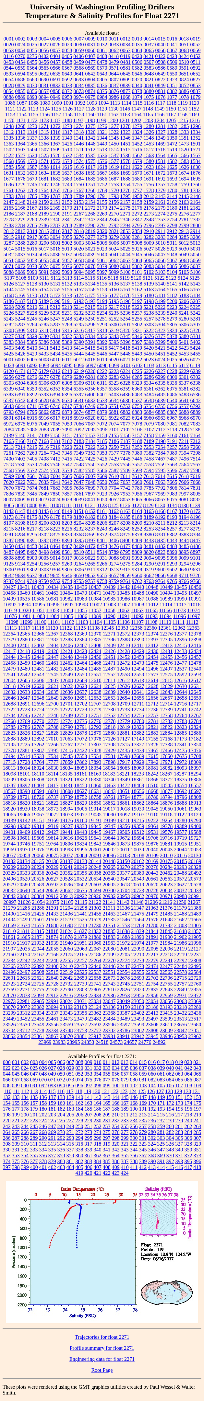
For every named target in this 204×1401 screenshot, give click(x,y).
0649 (160, 73)
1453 (149, 143)
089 (16, 1085)
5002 (67, 243)
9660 (137, 575)
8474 (102, 546)
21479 (152, 913)
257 (143, 1126)
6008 (44, 359)
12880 (109, 733)
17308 (109, 744)
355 (34, 1155)
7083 (195, 423)
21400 (9, 913)
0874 (90, 91)
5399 (160, 342)
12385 (95, 639)
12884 (166, 733)
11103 (82, 622)
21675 (37, 925)
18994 (66, 808)
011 (106, 1062)
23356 (80, 1013)
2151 (55, 202)
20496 (9, 878)
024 (25, 1068)
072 (61, 1079)
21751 (109, 925)
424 (125, 1173)
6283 (114, 377)
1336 (20, 138)
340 (98, 1149)
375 (16, 1161)
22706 (166, 978)
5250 (90, 318)
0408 (102, 56)
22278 (137, 960)
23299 (9, 1013)
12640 (123, 692)
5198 (149, 301)
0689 (32, 79)
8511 (90, 552)
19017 (109, 808)
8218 (44, 528)
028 (61, 1068)
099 (107, 1085)
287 (16, 1138)
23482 (95, 1019)
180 (43, 1109)
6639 (160, 400)
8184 (114, 517)
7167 (32, 441)
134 (25, 1097)
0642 (90, 73)
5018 (55, 248)
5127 (20, 283)
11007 (123, 604)
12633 (23, 692)
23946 (166, 1036)
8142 (9, 511)
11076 (10, 616)
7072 (102, 423)
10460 (23, 593)
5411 (44, 348)
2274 (160, 213)
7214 (20, 447)
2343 (90, 219)
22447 (123, 966)
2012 (149, 196)
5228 (32, 313)
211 (124, 1114)
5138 (137, 283)
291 (52, 1138)
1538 (125, 155)
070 (43, 1079)
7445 (125, 458)
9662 (149, 575)
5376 (149, 336)
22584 (194, 972)
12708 (109, 703)
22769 (9, 989)
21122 (95, 902)
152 (188, 1097)
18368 (152, 779)
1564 (160, 155)
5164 (160, 289)
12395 (166, 639)
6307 (55, 383)
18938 (37, 808)
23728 (37, 1030)
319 (106, 1144)
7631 (32, 482)
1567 (195, 155)
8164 (137, 511)
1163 (125, 114)
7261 (9, 453)
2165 (9, 208)
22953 (123, 995)
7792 (160, 488)
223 (34, 1120)
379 (52, 1161)
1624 (160, 167)
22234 (9, 960)
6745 (43, 406)
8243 (102, 528)
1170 (9, 120)
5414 (78, 348)
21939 (52, 943)
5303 (149, 324)
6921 (102, 418)
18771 (137, 797)
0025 (32, 44)
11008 (137, 604)
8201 (55, 523)
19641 (95, 838)
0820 (137, 79)
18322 (80, 779)
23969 (45, 1042)
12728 (80, 709)
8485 (184, 546)
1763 (32, 190)
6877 (90, 412)
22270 (109, 960)
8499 (55, 552)
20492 (194, 873)
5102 (149, 272)
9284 (137, 563)
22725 (37, 984)
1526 (55, 155)
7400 (9, 458)
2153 (79, 202)
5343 (114, 336)
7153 (90, 435)
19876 (152, 843)
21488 (180, 913)
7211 (184, 441)
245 (34, 1126)
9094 (149, 558)
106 (170, 1085)
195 (179, 1109)
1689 (137, 178)
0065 (149, 50)
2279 (20, 219)
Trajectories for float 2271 (102, 1337)
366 (134, 1155)
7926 (114, 493)
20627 (180, 884)
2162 (172, 202)
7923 (102, 493)
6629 (55, 400)
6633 (102, 400)
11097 (193, 616)
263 (197, 1126)
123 (123, 1091)
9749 (32, 581)
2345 (114, 219)
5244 (20, 318)
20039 (137, 849)
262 (188, 1126)
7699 (90, 488)
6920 (90, 418)
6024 (160, 359)
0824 (184, 79)
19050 (166, 808)
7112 (160, 429)
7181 (55, 441)
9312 (102, 569)
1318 (79, 132)
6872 (55, 412)
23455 (37, 1019)
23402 (137, 1013)
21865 (23, 937)
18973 (52, 808)
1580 (149, 161)
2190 (55, 213)
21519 (66, 919)
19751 (37, 843)
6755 (160, 406)
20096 (109, 855)
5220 (137, 307)
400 (34, 1167)
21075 (52, 902)
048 (43, 1074)
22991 (52, 1001)
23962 (194, 1036)
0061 (102, 50)
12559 (137, 674)
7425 (90, 458)
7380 (137, 453)
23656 (180, 1024)
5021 (90, 248)
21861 (9, 937)
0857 (44, 91)
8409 (137, 540)
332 (25, 1149)
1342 (90, 138)
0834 (79, 85)
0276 (32, 56)
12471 (109, 663)
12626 (123, 686)
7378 (125, 453)
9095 (160, 558)
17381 (23, 750)
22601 (9, 978)
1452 (137, 143)
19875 (137, 843)
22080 (109, 949)
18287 (180, 773)
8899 (20, 558)
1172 (32, 120)
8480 (137, 546)
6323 (113, 383)
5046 (149, 254)
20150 (123, 861)
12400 (9, 645)
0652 (195, 73)
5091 (44, 272)
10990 (180, 598)
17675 (180, 756)
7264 (44, 453)
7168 (44, 441)
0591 (184, 68)
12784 (194, 721)
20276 (152, 867)
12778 (109, 721)
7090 (67, 429)
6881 (114, 412)
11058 (109, 610)
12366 (37, 633)
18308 (37, 779)
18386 (194, 779)
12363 (192, 628)
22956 (137, 995)
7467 (160, 458)
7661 (149, 482)
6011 (67, 359)
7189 (149, 441)
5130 (44, 283)
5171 (44, 295)
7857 (67, 493)
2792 (114, 225)
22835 (152, 989)
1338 (44, 138)
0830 (32, 85)
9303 (44, 569)
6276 (32, 377)
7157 (137, 435)
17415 (66, 750)
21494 (9, 919)
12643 (166, 692)
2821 (114, 231)
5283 (20, 324)
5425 (9, 353)
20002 (109, 849)
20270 (123, 867)
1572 (55, 161)
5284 (32, 324)
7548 (79, 464)
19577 (180, 832)
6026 (183, 359)
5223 (172, 307)
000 (7, 1062)
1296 (195, 126)
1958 (137, 196)
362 (98, 1155)
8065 (137, 499)
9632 (9, 575)
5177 (114, 295)
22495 (194, 966)
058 (134, 1074)
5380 (184, 336)
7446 (137, 458)
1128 (90, 108)
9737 (9, 581)
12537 (180, 668)
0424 (183, 56)
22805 (95, 989)
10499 (9, 598)
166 (116, 1103)
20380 (137, 873)
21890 (137, 937)
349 (179, 1149)
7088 (44, 429)
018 (170, 1062)
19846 (109, 843)
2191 (67, 213)
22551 (109, 972)
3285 (184, 237)
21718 (80, 925)
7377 (114, 453)
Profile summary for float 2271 (102, 1348)
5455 (195, 353)
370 (170, 1155)
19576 (166, 832)
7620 (9, 482)
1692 (160, 178)
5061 (102, 260)
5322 (148, 330)
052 (79, 1074)
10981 (52, 598)
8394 (67, 540)
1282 (172, 126)
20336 (37, 873)
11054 (66, 610)
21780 (152, 925)
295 (88, 1138)
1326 (149, 132)
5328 (20, 336)
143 (107, 1097)
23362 (95, 1013)
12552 (109, 674)
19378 (166, 826)
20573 (194, 878)
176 (7, 1109)
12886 (194, 733)
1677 (9, 178)
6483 (137, 394)
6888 (184, 412)
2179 (160, 208)
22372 (23, 966)
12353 (121, 628)
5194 (102, 301)
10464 (66, 593)
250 (79, 1126)
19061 (180, 808)
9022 (90, 558)
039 (161, 1068)
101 (125, 1085)
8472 (90, 546)
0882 (172, 91)
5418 (125, 348)
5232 (79, 313)
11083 (38, 616)
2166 (20, 208)
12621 (52, 686)
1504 (32, 149)
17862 (80, 762)
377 (34, 1161)
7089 (55, 429)
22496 (9, 972)
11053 (52, 610)
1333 (184, 132)
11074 (193, 610)
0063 (125, 50)
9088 (114, 558)
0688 (20, 79)
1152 (194, 108)
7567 (195, 464)
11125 (79, 628)
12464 (80, 663)
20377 (123, 873)
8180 (79, 517)
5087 (195, 266)
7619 (195, 476)
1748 (55, 184)
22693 (137, 978)
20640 (23, 890)
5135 (102, 283)
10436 (80, 587)
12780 (137, 721)
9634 (20, 575)
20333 (23, 873)
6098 (102, 365)
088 (7, 1085)
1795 (125, 196)
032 (98, 1068)
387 (125, 1161)
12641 (137, 692)
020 (188, 1062)
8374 (114, 534)
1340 (67, 138)
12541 (9, 674)
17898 (109, 762)
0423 (172, 56)
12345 (107, 628)
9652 (90, 575)
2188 (32, 213)
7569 (20, 470)
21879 (80, 937)
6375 (172, 388)
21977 (152, 943)
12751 (95, 715)
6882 (125, 412)
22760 (194, 984)
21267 (193, 902)
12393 (152, 639)
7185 (102, 441)
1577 (114, 161)
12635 (52, 692)
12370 (95, 633)
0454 (20, 62)
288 (25, 1138)
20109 (152, 855)
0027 (44, 44)
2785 (32, 225)
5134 (90, 283)
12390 (137, 639)
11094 (165, 616)
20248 (95, 867)
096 (79, 1085)
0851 (172, 85)
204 (61, 1114)
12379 (9, 639)
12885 (180, 733)
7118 (172, 429)
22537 (95, 972)
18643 (109, 791)
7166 (20, 441)
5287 (55, 324)
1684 (79, 178)
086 (188, 1079)
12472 (123, 663)
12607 (52, 680)
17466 (166, 750)
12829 (66, 733)
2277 (195, 213)
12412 (151, 645)
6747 (67, 406)
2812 (9, 231)
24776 (144, 1042)
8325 (55, 534)
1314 (32, 132)
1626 (184, 167)
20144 (95, 861)
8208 (125, 523)
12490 (123, 668)
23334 (37, 1013)
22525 (80, 972)
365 (125, 1155)
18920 (9, 808)
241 (197, 1120)
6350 (32, 388)
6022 (137, 359)
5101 (137, 272)
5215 (90, 307)
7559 (160, 464)
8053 (125, 499)
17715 (9, 762)
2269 (102, 213)
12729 (95, 709)
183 (70, 1109)
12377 (180, 633)
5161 (125, 289)
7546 (55, 464)
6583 (32, 400)
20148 (109, 861)
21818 (51, 931)
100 (116, 1085)
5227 (20, 313)
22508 (37, 972)
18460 (95, 785)
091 (34, 1085)
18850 (95, 803)
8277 (184, 528)
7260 (195, 447)
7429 (114, 458)
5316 (78, 330)
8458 (32, 546)
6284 (125, 377)
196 (188, 1109)
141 (88, 1097)
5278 (160, 318)
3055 (67, 237)
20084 (80, 855)
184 (79, 1109)
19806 (66, 843)
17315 (123, 744)
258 (152, 1126)
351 (197, 1149)
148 (152, 1097)
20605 (109, 884)
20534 (95, 878)
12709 (123, 703)
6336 (172, 383)
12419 (37, 651)
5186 (9, 301)
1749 (67, 184)
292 (61, 1138)
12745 (23, 715)
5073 (32, 266)
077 (107, 1079)
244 (25, 1126)
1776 (125, 190)
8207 (114, 523)
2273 (149, 213)
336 (61, 1149)
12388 (123, 639)
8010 (32, 499)
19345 (95, 826)
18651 (123, 791)
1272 (55, 126)
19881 (166, 843)
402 (52, 1167)
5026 (137, 248)
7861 (79, 493)
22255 (66, 960)
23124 (95, 1007)
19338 (80, 826)
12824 (194, 727)
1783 (9, 196)
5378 (172, 336)
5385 (32, 342)
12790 (66, 727)
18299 (9, 779)
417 (188, 1167)
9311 (90, 569)
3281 (137, 237)
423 (116, 1173)
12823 (180, 727)
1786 (44, 196)
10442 (123, 587)
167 (125, 1103)
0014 (148, 38)
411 (134, 1167)
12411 (137, 645)
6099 (114, 365)
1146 (125, 108)
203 (52, 1114)
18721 (23, 797)
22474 (152, 966)
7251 (125, 447)
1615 (67, 167)
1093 (92, 103)
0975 (90, 97)
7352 (90, 453)
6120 (9, 371)
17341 (180, 744)
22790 (66, 989)
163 (88, 1103)
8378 (137, 534)
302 (152, 1138)
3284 (172, 237)
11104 (95, 622)
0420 (137, 56)
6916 (44, 418)
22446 (109, 966)
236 (152, 1120)
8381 (160, 534)
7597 (184, 470)
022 (7, 1068)
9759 (114, 581)
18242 (151, 773)
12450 (95, 657)
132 (7, 1097)
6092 (32, 365)
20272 (137, 867)
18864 (152, 803)
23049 (123, 1001)
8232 (79, 528)
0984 (102, 97)
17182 (194, 738)
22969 (166, 995)
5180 (149, 295)
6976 (32, 423)
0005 (55, 38)
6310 (90, 383)
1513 (102, 149)
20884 (37, 896)
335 (52, 1149)
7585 (90, 470)
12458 (9, 663)
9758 (102, 581)
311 (34, 1144)
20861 (23, 896)
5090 (32, 272)
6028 (9, 365)
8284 (20, 534)
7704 (114, 488)
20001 (95, 849)
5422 (172, 348)
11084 (52, 616)
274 (98, 1132)
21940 (66, 943)
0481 (125, 62)
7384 (160, 453)
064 (188, 1074)
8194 (184, 517)
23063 (180, 1001)
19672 (123, 838)
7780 (137, 488)
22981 (23, 1001)
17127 (123, 738)
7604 (55, 476)
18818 (9, 803)
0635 (55, 73)
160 (61, 1103)
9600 (160, 569)
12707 (95, 703)
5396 (125, 342)
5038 (79, 254)
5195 (114, 301)
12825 (9, 733)
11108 (151, 622)
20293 (180, 867)
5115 (90, 278)
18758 (95, 797)
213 (143, 1114)
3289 (32, 243)
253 (107, 1126)
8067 (160, 499)
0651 (184, 73)
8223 (55, 528)
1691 (149, 178)
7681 (44, 488)
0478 (102, 62)
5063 (125, 260)
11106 (123, 622)
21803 (180, 925)
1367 (55, 143)
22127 (194, 949)
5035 (44, 254)
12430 (152, 651)
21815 (37, 931)
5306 (184, 324)
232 (116, 1120)
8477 (125, 546)
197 (197, 1109)
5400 (172, 342)
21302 (95, 908)
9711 (184, 575)
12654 (123, 698)
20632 (9, 890)
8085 (9, 505)
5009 (149, 243)
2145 (184, 196)
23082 (37, 1007)
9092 (137, 558)
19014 (95, 808)
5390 (79, 342)
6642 (195, 400)
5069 (195, 260)
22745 (123, 984)
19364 (152, 826)
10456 (194, 587)
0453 (9, 62)
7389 (172, 453)
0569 (90, 68)
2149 (32, 202)
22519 (66, 972)
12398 (194, 639)
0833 (67, 85)
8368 (79, 534)
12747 (37, 715)
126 (151, 1091)
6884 (149, 412)
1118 (171, 103)
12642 (152, 692)
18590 (23, 791)
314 (61, 1144)
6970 (195, 418)
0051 (184, 44)
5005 (102, 243)
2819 (90, 231)
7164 (195, 435)
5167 (195, 289)
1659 (90, 173)
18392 (23, 785)
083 (161, 1079)
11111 (179, 622)
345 (143, 1149)
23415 (166, 1013)
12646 (9, 698)
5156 (67, 289)
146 (134, 1097)
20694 (95, 890)
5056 (55, 260)
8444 (184, 540)
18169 (94, 773)
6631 (79, 400)
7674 (32, 488)
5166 (184, 289)
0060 (90, 50)
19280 (180, 820)
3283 (160, 237)
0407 (90, 56)
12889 (23, 738)
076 (98, 1079)
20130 (194, 855)
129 (178, 1091)
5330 (44, 336)
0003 (32, 38)
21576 (152, 919)
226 (61, 1120)
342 (116, 1149)
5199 (160, 301)
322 (134, 1144)
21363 (151, 908)
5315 (67, 330)
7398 (195, 453)
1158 (68, 114)
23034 (95, 1001)
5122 (159, 278)
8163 (125, 511)
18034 (66, 768)
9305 (67, 569)
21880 (95, 937)
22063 (80, 949)
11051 (38, 610)
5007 (125, 243)
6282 (102, 377)
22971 (180, 995)
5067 (172, 260)
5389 (67, 342)
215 (161, 1114)
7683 (55, 488)
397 (7, 1167)
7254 (160, 447)
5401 (184, 342)
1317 (67, 132)
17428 (95, 750)
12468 (95, 663)
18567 (9, 791)
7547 (67, 464)
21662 (180, 919)
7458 (149, 458)
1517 (148, 149)
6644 (20, 406)
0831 (44, 85)
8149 (67, 511)
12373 (137, 633)
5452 (172, 353)
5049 (184, 254)
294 (79, 1138)
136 (43, 1097)
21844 (151, 931)
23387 (123, 1013)
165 (107, 1103)
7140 (20, 435)
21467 (123, 913)
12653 (109, 698)
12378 (194, 633)
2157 (125, 202)
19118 (166, 814)
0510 (184, 62)
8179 (67, 517)
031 (88, 1068)
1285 (184, 126)
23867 (52, 1036)
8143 (20, 511)
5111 (44, 278)
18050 (80, 768)
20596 (66, 884)
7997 (184, 493)
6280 (79, 377)
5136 (114, 283)
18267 (166, 773)
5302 (137, 324)
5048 (172, 254)
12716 (180, 703)
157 (34, 1103)
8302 (44, 534)
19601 (23, 838)
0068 (184, 50)
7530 (20, 464)
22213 (152, 954)
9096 (172, 558)
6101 (126, 365)
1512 (90, 149)
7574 (44, 470)
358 (61, 1155)
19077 (80, 814)
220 (7, 1120)
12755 (137, 715)
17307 (95, 744)
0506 (137, 62)
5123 (171, 278)
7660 (137, 482)
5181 (160, 295)
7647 (79, 482)
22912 (52, 995)
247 (52, 1126)
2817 (67, 231)
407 (98, 1167)
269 (52, 1132)
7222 (90, 447)
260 (170, 1126)
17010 (52, 738)
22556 (152, 972)
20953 (123, 896)
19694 (137, 838)
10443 (137, 587)
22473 (137, 966)
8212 (172, 523)
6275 (20, 377)
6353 (55, 388)
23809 (166, 1030)
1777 (137, 190)
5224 (183, 307)
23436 (194, 1013)
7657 (125, 482)
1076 (160, 97)
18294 (194, 773)
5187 (20, 301)
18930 (23, 808)
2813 (20, 231)
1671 (149, 173)
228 (79, 1120)
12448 (66, 657)
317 (88, 1144)
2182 (195, 208)
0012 (125, 38)
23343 (66, 1013)
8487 (9, 552)
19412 (37, 832)
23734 (52, 1030)
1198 (90, 120)
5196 (125, 301)
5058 (79, 260)
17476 (194, 750)
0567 (67, 68)
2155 (102, 202)
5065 (149, 260)
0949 (55, 97)
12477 (180, 663)
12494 (137, 668)
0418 (113, 56)
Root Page (102, 1370)
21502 (52, 919)
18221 (123, 773)
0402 (43, 56)
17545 (66, 756)
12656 (152, 698)
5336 (102, 336)
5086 (184, 266)
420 (88, 1173)
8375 (125, 534)
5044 (125, 254)
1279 (137, 126)
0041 (172, 44)
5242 (195, 313)
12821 (152, 727)
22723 (9, 984)
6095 (67, 365)
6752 (125, 406)
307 (197, 1138)
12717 (194, 703)
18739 (66, 797)
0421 (148, 56)
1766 (67, 190)
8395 (79, 540)
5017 (44, 248)
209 (107, 1114)
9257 (55, 563)
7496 (184, 458)
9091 (125, 558)
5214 (78, 307)
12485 (95, 668)
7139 (9, 435)
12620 (37, 686)
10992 (10, 604)
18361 (137, 779)
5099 (114, 272)
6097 (91, 365)
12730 (109, 709)
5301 (125, 324)
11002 (95, 604)
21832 (94, 931)
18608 (66, 791)
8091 (44, 505)
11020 (24, 610)
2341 (67, 219)
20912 (52, 896)
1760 (195, 184)
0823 (172, 79)
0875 (102, 91)
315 (70, 1144)
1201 (124, 120)
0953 (67, 97)
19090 (109, 814)
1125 (56, 108)
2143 (160, 196)
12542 (23, 674)
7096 (102, 429)
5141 (172, 283)
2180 (172, 208)
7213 (9, 447)
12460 (37, 663)
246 (43, 1126)
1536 (102, 155)
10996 (52, 604)
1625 (172, 167)
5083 (149, 266)
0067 (172, 50)
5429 (32, 353)
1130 (113, 108)
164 (98, 1103)
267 (34, 1132)
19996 (80, 849)
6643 (9, 406)
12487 (109, 668)
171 (161, 1103)
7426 (102, 458)
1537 (114, 155)
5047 (160, 254)
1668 (114, 173)
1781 (184, 190)
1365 (32, 143)
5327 (9, 336)
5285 (44, 324)
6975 (20, 423)
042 (188, 1068)
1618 (102, 167)
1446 (79, 143)
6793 (9, 412)
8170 (184, 511)
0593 (9, 73)
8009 (20, 499)
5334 (90, 336)
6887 (172, 412)
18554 (180, 785)
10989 (166, 598)
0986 (114, 97)
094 (61, 1085)
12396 (180, 639)
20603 (95, 884)
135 (34, 1097)
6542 (20, 400)
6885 (160, 412)
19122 (180, 814)
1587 (32, 167)
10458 (9, 593)
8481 (149, 546)
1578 (125, 161)
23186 (152, 1007)
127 (160, 1091)
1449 (102, 143)
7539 (32, 464)
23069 (194, 1001)
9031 (102, 558)
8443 (172, 540)
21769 (137, 925)
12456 (180, 657)
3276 (79, 237)
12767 (194, 715)
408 (107, 1167)
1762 (20, 190)
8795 (125, 552)
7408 (44, 458)
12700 (52, 703)
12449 (80, 657)
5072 (20, 266)
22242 (23, 960)
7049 (44, 423)
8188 (137, 517)
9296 (195, 563)
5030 (184, 248)
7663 (160, 482)
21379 (180, 908)
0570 (102, 68)
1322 (114, 132)
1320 (90, 132)
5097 (102, 272)
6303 (9, 383)
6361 (149, 388)
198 (7, 1114)
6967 (172, 418)
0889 (20, 97)
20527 (52, 878)
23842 (180, 1030)
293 (70, 1138)
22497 (23, 972)
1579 (137, 161)
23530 (23, 1024)
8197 (9, 523)
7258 (184, 447)
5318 (102, 330)
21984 (166, 943)
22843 (166, 989)
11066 (165, 610)
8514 (102, 552)
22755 (166, 984)
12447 (52, 657)
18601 (52, 791)
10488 (137, 593)
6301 (184, 377)
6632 (90, 400)
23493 (137, 1019)
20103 (123, 855)
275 (107, 1132)
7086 (32, 429)
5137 (125, 283)
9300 (9, 569)
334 (43, 1149)
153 (197, 1097)
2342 (79, 219)
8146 (55, 511)
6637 (137, 400)
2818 (79, 231)
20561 (152, 878)
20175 (166, 861)
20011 (123, 849)
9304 (55, 569)
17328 (152, 744)
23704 (9, 1030)
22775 (37, 989)
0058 (67, 50)
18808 (194, 797)
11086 (81, 616)
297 (107, 1138)
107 (179, 1085)
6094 (56, 365)
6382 (195, 388)
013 (124, 1062)
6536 (195, 394)
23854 (23, 1036)
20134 (23, 861)
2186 (9, 213)
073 (70, 1079)
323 (143, 1144)
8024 (55, 499)
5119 (124, 278)
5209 (20, 307)
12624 (95, 686)
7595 (160, 470)
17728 (23, 762)
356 (43, 1155)
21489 (194, 913)
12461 (52, 663)
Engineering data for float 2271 (102, 1359)
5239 (160, 313)
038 (152, 1068)
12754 (123, 715)
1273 (67, 126)
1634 (44, 173)
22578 (180, 972)
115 (51, 1091)
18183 (108, 773)
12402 (37, 645)
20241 (66, 867)
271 (70, 1132)
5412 (55, 348)
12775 (80, 721)
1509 (55, 149)
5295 (79, 324)
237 (161, 1120)
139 (70, 1097)
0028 (55, 44)
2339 (44, 219)
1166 (159, 114)
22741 (95, 984)
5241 (184, 313)
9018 (79, 558)
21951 (80, 943)
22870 (9, 995)
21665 (194, 919)
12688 (9, 703)
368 (152, 1155)
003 (34, 1062)
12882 (137, 733)
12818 (109, 727)
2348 (149, 219)
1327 (160, 132)
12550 (80, 674)
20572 (180, 878)
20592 (52, 884)
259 (161, 1126)
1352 (195, 138)
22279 (152, 960)
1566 (184, 155)
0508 (160, 62)
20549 (137, 878)
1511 (79, 149)
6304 (20, 383)
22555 (137, 972)
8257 (172, 528)
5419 (137, 348)
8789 (113, 552)
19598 (9, 838)
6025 (172, 359)
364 (116, 1155)
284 (188, 1132)
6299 (160, 377)
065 (197, 1074)
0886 (184, 91)
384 (98, 1161)
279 (143, 1132)
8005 (195, 493)
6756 (172, 406)
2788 (67, 225)
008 (79, 1062)
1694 (184, 178)
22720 (194, 978)
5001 (55, 243)
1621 (125, 167)
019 (179, 1062)
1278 (125, 126)
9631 (195, 569)
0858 (55, 91)
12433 (180, 651)
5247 (55, 318)
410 (125, 1167)
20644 (37, 890)
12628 (152, 686)
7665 (172, 482)
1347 (137, 138)
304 (170, 1138)
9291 (160, 563)
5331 (55, 336)
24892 (159, 1042)
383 (88, 1161)
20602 (80, 884)
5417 (113, 348)
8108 (55, 505)
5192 (79, 301)
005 (52, 1062)
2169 (55, 208)
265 (16, 1132)
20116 (180, 855)
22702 (152, 978)
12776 (95, 721)
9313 (113, 569)
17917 (123, 762)
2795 (137, 225)
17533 (37, 756)
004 (43, 1062)
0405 (67, 56)
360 (79, 1155)
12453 (137, 657)
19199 (109, 820)
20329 (9, 873)
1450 (114, 143)
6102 (137, 365)
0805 (102, 79)
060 (152, 1074)
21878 (66, 937)
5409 (20, 348)
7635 (44, 482)
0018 (183, 38)
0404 (55, 56)
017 (161, 1062)
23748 (66, 1030)
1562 (137, 155)
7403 (20, 458)
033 (107, 1068)
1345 (114, 138)
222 (25, 1120)
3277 (90, 237)
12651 (80, 698)
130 (187, 1091)
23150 (123, 1007)
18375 (180, 779)
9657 (114, 575)
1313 (20, 132)
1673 (172, 173)
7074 (114, 423)
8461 (44, 546)
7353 (102, 453)
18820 (23, 803)
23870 (66, 1036)
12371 (109, 633)
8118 (78, 505)
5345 (125, 336)
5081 (125, 266)
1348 (149, 138)
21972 (123, 943)
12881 (123, 733)
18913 (194, 803)
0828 (9, 85)
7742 (125, 488)
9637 (32, 575)
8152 (90, 511)
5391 (90, 342)
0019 (195, 38)
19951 (194, 843)
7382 (149, 453)
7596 (172, 470)
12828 (52, 733)
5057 (67, 260)
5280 (184, 318)
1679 (32, 178)
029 (70, 1068)
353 (16, 1155)
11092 (137, 616)
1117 (160, 103)
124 (133, 1091)
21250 (179, 902)
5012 (183, 243)
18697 (194, 791)
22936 (109, 995)
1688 (125, 178)
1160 (90, 114)
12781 (152, 721)
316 (79, 1144)
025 (34, 1068)
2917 (32, 237)
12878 (80, 733)
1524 (32, 155)
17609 (137, 756)
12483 (66, 668)
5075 (55, 266)
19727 (194, 838)
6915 (32, 418)
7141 (32, 435)
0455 (32, 62)
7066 (79, 423)
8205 (90, 523)
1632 (20, 173)
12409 (109, 645)
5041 (114, 254)
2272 (137, 213)
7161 (184, 435)
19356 (123, 826)
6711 (32, 406)
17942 (152, 762)
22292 (180, 960)
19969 (9, 849)
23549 (37, 1024)
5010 (160, 243)
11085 (66, 616)
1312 (9, 132)
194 (170, 1109)
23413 (152, 1013)
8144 (32, 511)
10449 (166, 587)
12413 (166, 645)
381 (70, 1161)
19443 (80, 832)
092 (43, 1085)
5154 (44, 289)
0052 (195, 44)
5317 (90, 330)
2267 (79, 213)
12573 (152, 674)
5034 (32, 254)
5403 (9, 348)
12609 (80, 680)
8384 (195, 534)
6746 (55, 406)
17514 (23, 756)
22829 (137, 989)
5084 (160, 266)
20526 (37, 878)
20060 (37, 855)
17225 (23, 744)
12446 (37, 657)
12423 (80, 651)
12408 (95, 645)
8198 (20, 523)
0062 (114, 50)
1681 (44, 178)
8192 (160, 517)
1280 (149, 126)
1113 (115, 103)
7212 (195, 441)
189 (125, 1109)
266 (25, 1132)
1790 (90, 196)
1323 (125, 132)
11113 (11, 628)
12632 (9, 692)
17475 (180, 750)
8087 (20, 505)
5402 (195, 342)
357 (52, 1155)
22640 (52, 978)
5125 (194, 278)
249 (70, 1126)
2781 (184, 219)
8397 (90, 540)
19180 (80, 820)
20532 (80, 878)
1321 (102, 132)
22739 (80, 984)
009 (88, 1062)
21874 (52, 937)
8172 (195, 511)
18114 (52, 773)
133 (16, 1097)
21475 (137, 913)
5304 (160, 324)
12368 (66, 633)
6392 (32, 394)
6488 (184, 394)
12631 (194, 686)
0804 (90, 79)
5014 (9, 248)
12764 (180, 715)
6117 (184, 365)
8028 (67, 499)
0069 (195, 50)
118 (78, 1091)
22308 (194, 960)
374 (7, 1161)
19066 (23, 814)
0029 (67, 44)
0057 (55, 50)
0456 (44, 62)
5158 (90, 289)
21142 (123, 902)
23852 (9, 1036)
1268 (20, 126)
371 (179, 1155)
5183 (184, 295)
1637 (67, 173)
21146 (137, 902)
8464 (55, 546)
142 (98, 1097)
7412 (55, 458)
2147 (9, 202)
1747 (44, 184)
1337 (32, 138)
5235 (114, 313)
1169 (194, 114)
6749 (90, 406)
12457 (194, 657)
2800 (195, 225)
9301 (20, 569)
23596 (109, 1024)
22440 (95, 966)
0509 (172, 62)
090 (25, 1085)
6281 (90, 377)
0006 (67, 38)
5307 (195, 324)
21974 (137, 943)
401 (43, 1167)
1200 (113, 120)
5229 (44, 313)
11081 (24, 616)
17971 (166, 762)
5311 (44, 330)
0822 (160, 79)
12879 (95, 733)
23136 (109, 1007)
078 (116, 1079)
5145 (20, 289)
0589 (172, 68)
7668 (195, 482)
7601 (32, 476)
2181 (184, 208)
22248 (52, 960)
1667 (102, 173)
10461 (37, 593)
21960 (95, 943)
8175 (32, 517)
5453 (184, 353)
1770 (114, 190)
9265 (90, 563)
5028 (160, 248)
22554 (123, 972)
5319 (113, 330)
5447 (114, 353)
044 (7, 1074)
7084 (9, 429)
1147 (136, 108)
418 (197, 1167)
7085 (20, 429)
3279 (114, 237)
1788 (67, 196)
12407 (80, 645)
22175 (66, 954)
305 (179, 1138)
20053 (194, 849)
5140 (160, 283)
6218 (67, 371)
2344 (102, 219)
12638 (95, 692)
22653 (80, 978)
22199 (109, 954)
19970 (23, 849)
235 (143, 1120)
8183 (102, 517)
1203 (148, 120)
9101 (195, 558)
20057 (9, 855)
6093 (44, 365)
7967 (149, 493)
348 (170, 1149)
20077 (66, 855)
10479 (109, 593)
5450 (149, 353)
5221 (148, 307)
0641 (79, 73)
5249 (79, 318)
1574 (79, 161)
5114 (79, 278)
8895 (183, 552)
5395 (114, 342)
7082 (184, 423)
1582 (172, 161)
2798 (172, 225)
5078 (90, 266)
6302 (195, 377)
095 (70, 1085)
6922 (114, 418)
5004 (90, 243)
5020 (79, 248)
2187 (20, 213)
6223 (114, 371)
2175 (125, 208)
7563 (172, 464)
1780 (172, 190)
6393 (44, 394)
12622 (66, 686)
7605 (67, 476)
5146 (32, 289)
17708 (194, 756)
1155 (33, 114)
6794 (20, 412)
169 (143, 1103)
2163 (184, 202)
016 (152, 1062)
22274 (123, 960)
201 (34, 1114)
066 (7, 1079)
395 (188, 1161)
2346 (125, 219)
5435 (67, 353)
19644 (109, 838)
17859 (66, 762)
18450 (80, 785)
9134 (20, 563)
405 (79, 1167)
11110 (165, 622)
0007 (79, 38)
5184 (195, 295)
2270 (114, 213)
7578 (67, 470)
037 (143, 1068)
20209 (9, 867)
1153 (10, 114)
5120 (136, 278)
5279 (172, 318)
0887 (195, 91)
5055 (44, 260)
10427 (9, 587)
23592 (95, 1024)
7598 (195, 470)
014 (134, 1062)
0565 (44, 68)
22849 (180, 989)
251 (88, 1126)
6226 (149, 371)
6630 (67, 400)
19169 (52, 820)
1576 (102, 161)
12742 (194, 709)
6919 (79, 418)
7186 (114, 441)
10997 (67, 604)
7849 (44, 493)
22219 (180, 954)
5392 (102, 342)
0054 (20, 50)
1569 (20, 161)
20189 (194, 861)
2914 (195, 231)
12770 (37, 721)
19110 (152, 814)
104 (152, 1085)
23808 (152, 1030)
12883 (152, 733)
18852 (109, 803)
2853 (125, 231)
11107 (137, 622)
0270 (20, 56)
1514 (113, 149)
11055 (81, 610)
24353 (87, 1042)
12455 (166, 657)
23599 (137, 1024)
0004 (44, 38)
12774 (66, 721)
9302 (32, 569)
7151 (67, 435)
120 (96, 1091)
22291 (166, 960)
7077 (125, 423)
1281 (160, 126)
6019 (102, 359)
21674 (23, 925)
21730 (95, 925)
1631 (9, 173)
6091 (21, 365)
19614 (52, 838)
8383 (184, 534)
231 (107, 1120)
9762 (137, 581)
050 (61, 1074)
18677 (166, 791)
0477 (90, 62)
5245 (32, 318)
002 (25, 1062)
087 (197, 1079)
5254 (125, 318)
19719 (180, 838)
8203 (67, 523)
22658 (95, 978)
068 (25, 1079)
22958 (152, 995)
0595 (32, 73)
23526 (9, 1024)
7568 (9, 470)
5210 (32, 307)
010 (98, 1062)
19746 (23, 843)
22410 (66, 966)
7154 (102, 435)
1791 (102, 196)
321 (124, 1144)
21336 (123, 908)
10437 (95, 587)
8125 (113, 505)
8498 (44, 552)
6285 (137, 377)
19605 (37, 838)
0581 (125, 68)
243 (16, 1126)
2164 (195, 202)
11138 (93, 628)
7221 (79, 447)
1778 (149, 190)
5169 (20, 295)
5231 (67, 313)
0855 (20, 91)
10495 (180, 593)
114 (43, 1091)
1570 (32, 161)
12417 (9, 651)
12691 (23, 703)
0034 (125, 44)
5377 (160, 336)
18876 (166, 803)
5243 (9, 318)
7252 (137, 447)
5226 (9, 313)
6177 (32, 371)
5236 (125, 313)
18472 (123, 785)
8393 (55, 540)
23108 (80, 1007)
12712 (151, 703)
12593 (194, 674)
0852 (184, 85)
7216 (44, 447)
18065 (123, 768)
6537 (9, 400)
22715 (180, 978)
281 (161, 1132)
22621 (37, 978)
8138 (183, 505)
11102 (68, 622)
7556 (125, 464)
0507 (149, 62)
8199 (32, 523)
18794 (166, 797)
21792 (166, 925)
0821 (149, 79)
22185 (80, 954)
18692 (180, 791)
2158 (137, 202)
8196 (195, 517)
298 (116, 1138)
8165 (149, 511)
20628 (194, 884)
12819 (123, 727)
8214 (195, 523)
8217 (32, 528)
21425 (37, 913)
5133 (79, 283)
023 (16, 1068)
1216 (194, 120)
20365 (109, 873)
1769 (102, 190)
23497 (152, 1019)
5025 (125, 248)
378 (43, 1161)
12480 (23, 668)
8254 (160, 528)
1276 (102, 126)
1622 (137, 167)
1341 (79, 138)
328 (188, 1144)
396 (197, 1161)
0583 (149, 68)
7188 (137, 441)
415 (170, 1167)
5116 (102, 278)
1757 (160, 184)
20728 (152, 890)
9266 (102, 563)
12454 (152, 657)
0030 (79, 44)
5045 (137, 254)
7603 (44, 476)
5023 (102, 248)
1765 (55, 190)
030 (79, 1068)
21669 (9, 925)
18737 (52, 797)
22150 (9, 954)
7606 (79, 476)
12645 (194, 692)
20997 (10, 902)
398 (16, 1167)
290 (43, 1138)
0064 (137, 50)
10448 (152, 587)
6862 (44, 412)
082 (152, 1079)
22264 (95, 960)
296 (98, 1138)
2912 (172, 231)
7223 (102, 447)
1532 (67, 155)
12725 (52, 709)
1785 (32, 196)
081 (143, 1079)
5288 (67, 324)
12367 (52, 633)
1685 (90, 178)
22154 (23, 954)
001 (16, 1062)
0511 (195, 62)
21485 (166, 913)
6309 (79, 383)
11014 (166, 604)
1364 (20, 143)
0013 (137, 38)
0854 (9, 91)
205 (70, 1114)
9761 (125, 581)
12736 (152, 709)
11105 (109, 622)
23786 (123, 1030)
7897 (90, 493)
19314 (37, 826)
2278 (9, 219)
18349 (123, 779)
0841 (149, 85)
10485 (123, 593)
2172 (90, 208)
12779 (123, 721)
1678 (20, 178)
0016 (172, 38)
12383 (66, 639)
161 (70, 1103)
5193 (90, 301)
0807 (114, 79)
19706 (152, 838)
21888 (123, 937)
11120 (51, 628)
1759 (184, 184)
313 (52, 1144)
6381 (184, 388)
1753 (114, 184)
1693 (172, 178)
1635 (55, 173)
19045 (152, 808)
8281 (9, 534)
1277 (114, 126)
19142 (23, 820)
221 (16, 1120)
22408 (52, 966)
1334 (195, 132)
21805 (194, 925)
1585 (9, 167)
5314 (55, 330)
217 (179, 1114)
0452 (195, 56)
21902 (180, 937)
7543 (44, 464)
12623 (80, 686)
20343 (52, 873)
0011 (114, 38)
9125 (9, 563)
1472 (172, 143)
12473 (137, 663)
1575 (90, 161)
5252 (114, 318)
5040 (102, 254)
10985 (109, 598)
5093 (67, 272)
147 (143, 1097)
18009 (194, 762)
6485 (160, 394)
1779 (160, 190)
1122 (22, 108)
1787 (55, 196)
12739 (166, 709)
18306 (23, 779)
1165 (148, 114)
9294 (184, 563)
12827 (37, 733)
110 (7, 1091)
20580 (23, 884)
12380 (23, 639)
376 (25, 1161)
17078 (95, 738)
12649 (52, 698)
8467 (67, 546)
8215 (9, 528)
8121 (90, 505)
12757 (152, 715)
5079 (102, 266)
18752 (80, 797)
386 (116, 1161)
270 (61, 1132)
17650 (166, 756)
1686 (102, 178)
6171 (20, 371)
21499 (23, 919)
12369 (80, 633)
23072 (23, 1007)
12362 (178, 628)
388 (134, 1161)
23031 (80, 1001)
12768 (9, 721)
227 (70, 1120)
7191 (172, 441)
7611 (125, 476)
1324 (137, 132)
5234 (102, 313)
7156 (125, 435)
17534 (52, 756)
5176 (102, 295)
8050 (102, 499)
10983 (80, 598)
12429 (137, 651)
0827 (195, 79)
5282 (9, 324)
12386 (109, 639)
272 (79, 1132)
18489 (137, 785)
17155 (152, 738)
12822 (166, 727)
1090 (57, 103)
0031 (90, 44)
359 (70, 1155)
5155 (55, 289)
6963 (160, 418)
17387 (37, 750)
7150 (55, 435)
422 (107, 1173)
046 (25, 1074)
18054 (95, 768)
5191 (67, 301)
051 (70, 1074)
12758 (166, 715)
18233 (137, 773)
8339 (67, 534)
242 (7, 1126)
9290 (149, 563)
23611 (166, 1024)
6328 (125, 383)
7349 (79, 453)
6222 (102, 371)
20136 (52, 861)
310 (25, 1144)
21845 (166, 931)
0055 (32, 50)
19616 (66, 838)
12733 (123, 709)
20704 (123, 890)
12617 (194, 680)
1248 (9, 126)
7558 (149, 464)
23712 (23, 1030)
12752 (109, 715)
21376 (166, 908)
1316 (55, 132)
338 (79, 1149)
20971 (166, 896)
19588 (194, 832)
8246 (114, 528)
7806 (172, 488)
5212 (55, 307)
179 (34, 1109)
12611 (109, 680)
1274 (79, 126)
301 (143, 1138)
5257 (149, 318)
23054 (152, 1001)
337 (70, 1149)
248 (61, 1126)
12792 (95, 727)
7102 (125, 429)
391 (161, 1161)
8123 (102, 505)
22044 (37, 949)
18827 (66, 803)
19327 (66, 826)
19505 (123, 832)
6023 (148, 359)
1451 (125, 143)
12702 (80, 703)
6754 (148, 406)
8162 (114, 511)
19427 (52, 832)
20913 (66, 896)
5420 (148, 348)
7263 (32, 453)
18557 (194, 785)
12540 (194, 668)
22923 (80, 995)
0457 (55, 62)
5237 (137, 313)
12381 (37, 639)
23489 (123, 1019)
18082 (166, 768)
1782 (195, 190)
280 (152, 1132)
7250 (114, 447)
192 (152, 1109)
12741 (180, 709)
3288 (20, 243)
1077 (172, 97)
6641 (184, 400)
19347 (109, 826)
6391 (20, 394)
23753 (80, 1030)
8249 (125, 528)
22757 (180, 984)
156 (25, 1103)
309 (16, 1144)
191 (143, 1109)
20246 (80, 867)
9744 (20, 581)
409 (116, 1167)
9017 (67, 558)
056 (116, 1074)
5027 (149, 248)
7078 (137, 423)
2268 (90, 213)
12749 (66, 715)
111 (16, 1091)
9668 (172, 575)
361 (88, 1155)
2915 (9, 237)
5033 (20, 254)
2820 (102, 231)
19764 (52, 843)
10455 (180, 587)
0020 (9, 44)
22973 (9, 1001)
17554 (95, 756)
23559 (66, 1024)
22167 (37, 954)
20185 (180, 861)
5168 (9, 295)
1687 (114, 178)
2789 (79, 225)
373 (197, 1155)
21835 (108, 931)
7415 (67, 458)
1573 (67, 161)
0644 (114, 73)
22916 (66, 995)
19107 (137, 814)
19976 (37, 849)
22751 (137, 984)
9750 (44, 581)
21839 (137, 931)
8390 (20, 540)
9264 (79, 563)
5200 (172, 301)
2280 (32, 219)
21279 (9, 908)
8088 (32, 505)
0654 (9, 79)
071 (52, 1079)
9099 (184, 558)
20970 (152, 896)
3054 (55, 237)
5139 (149, 283)
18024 (37, 768)
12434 (194, 651)
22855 (194, 989)
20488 (180, 873)
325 (161, 1144)
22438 (80, 966)
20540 (109, 878)
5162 (137, 289)
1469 (160, 143)
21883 (109, 937)
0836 (102, 85)
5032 (9, 254)
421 (98, 1173)
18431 (66, 785)
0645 (125, 73)
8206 (102, 523)
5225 (195, 307)
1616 (79, 167)
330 (7, 1149)
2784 (20, 225)
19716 (166, 838)
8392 (44, 540)
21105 (67, 902)
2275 (172, 213)
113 (34, 1091)
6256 (9, 377)
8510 (79, 552)
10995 (38, 604)
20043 (166, 849)
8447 (195, 540)
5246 (44, 318)
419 (79, 1173)
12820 (137, 727)
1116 (149, 103)
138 (61, 1097)
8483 (172, 546)
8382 (172, 534)
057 (125, 1074)
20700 (109, 890)
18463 (109, 785)
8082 (195, 499)
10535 (23, 598)
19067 (37, 814)
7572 (32, 470)
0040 (160, 44)
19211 (123, 820)
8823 (160, 552)
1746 (32, 184)
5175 (90, 295)
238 (170, 1120)
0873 (79, 91)
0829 (20, 85)
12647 (23, 698)
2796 (149, 225)
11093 (151, 616)
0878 (137, 91)
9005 (44, 558)
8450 (9, 546)
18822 (52, 803)
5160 (114, 289)
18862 (137, 803)
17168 (166, 738)
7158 (149, 435)
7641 (55, 482)
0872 (67, 91)
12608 (66, 680)
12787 (37, 727)
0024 (20, 44)
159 (52, 1103)
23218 (180, 1007)
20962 (137, 896)
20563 (166, 878)
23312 (23, 1013)
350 (188, 1149)
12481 (37, 668)
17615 (152, 756)
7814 (184, 488)
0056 (44, 50)
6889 (195, 412)
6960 (149, 418)
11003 (109, 604)
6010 (55, 359)
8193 (172, 517)
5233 (90, 313)
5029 (172, 248)
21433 (52, 913)
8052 (114, 499)
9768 (195, 581)
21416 (23, 913)
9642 (44, 575)
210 (116, 1114)
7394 (184, 453)
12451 (109, 657)
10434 (52, 587)
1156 (45, 114)
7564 (184, 464)
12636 (66, 692)
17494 (9, 756)
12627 (137, 686)
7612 (137, 476)
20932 (109, 896)
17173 (180, 738)
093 (52, 1085)
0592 (195, 68)
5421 (160, 348)
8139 (195, 505)
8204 (79, 523)
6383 (9, 394)
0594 (20, 73)
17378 (9, 750)
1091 (68, 103)
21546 (123, 919)
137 (52, 1097)
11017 (180, 604)
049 (52, 1074)
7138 (195, 429)
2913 (183, 231)
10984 (95, 598)
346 (152, 1149)
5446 (102, 353)
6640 (172, 400)
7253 (149, 447)
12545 (52, 674)
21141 (108, 902)
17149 (137, 738)
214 (152, 1114)
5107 (9, 278)
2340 (55, 219)
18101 (23, 773)
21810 (9, 931)
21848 (180, 931)
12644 (180, 692)
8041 (90, 499)
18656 (137, 791)
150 (170, 1097)
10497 (194, 593)
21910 (9, 943)
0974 (79, 97)
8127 (137, 505)
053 (88, 1074)
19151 (37, 820)
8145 (44, 511)
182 (61, 1109)
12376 (166, 633)
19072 (52, 814)
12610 (95, 680)
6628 (44, 400)
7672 (20, 488)
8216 (20, 528)
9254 (32, 563)
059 (143, 1074)
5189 (44, 301)
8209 (137, 523)
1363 (9, 143)
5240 (172, 313)
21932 (37, 943)
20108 (137, 855)
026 (43, 1068)
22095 (152, 949)
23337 (52, 1013)
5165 (172, 289)
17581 (109, 756)
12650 (66, 698)
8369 (90, 534)
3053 (44, 237)
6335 (160, 383)
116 (61, 1091)
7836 (9, 493)
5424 (195, 348)
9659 (125, 575)
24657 (130, 1042)
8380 (149, 534)
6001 (9, 359)
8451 (20, 546)
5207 (195, 301)
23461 (52, 1019)
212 (134, 1114)
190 (134, 1109)
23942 (137, 1036)
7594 (149, 470)
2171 (79, 208)
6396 (67, 394)
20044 (180, 849)
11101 (54, 622)
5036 (55, 254)
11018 (194, 604)
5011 (172, 243)
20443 (152, 873)
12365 (23, 633)
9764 (160, 581)
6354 (67, 388)
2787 (55, 225)
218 (188, 1114)
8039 (79, 499)
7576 (55, 470)
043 (197, 1068)
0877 (125, 91)
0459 (79, 62)
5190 (55, 301)
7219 (55, 447)
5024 (114, 248)
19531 (152, 832)
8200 (44, 523)
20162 (137, 861)
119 (87, 1091)
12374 (152, 633)
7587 (114, 470)
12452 (123, 657)
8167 (172, 511)
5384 (20, 342)
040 (170, 1068)
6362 (160, 388)
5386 (44, 342)
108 (188, 1085)
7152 (79, 435)
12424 (95, 651)
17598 (123, 756)
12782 (166, 721)
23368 (109, 1013)
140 (79, 1097)
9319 (148, 569)
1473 (184, 143)
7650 (102, 482)
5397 (137, 342)
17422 (80, 750)
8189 (149, 517)
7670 (9, 488)
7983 (172, 493)
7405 (32, 458)
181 (52, 1109)
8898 (9, 558)
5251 (102, 318)
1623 (149, 167)
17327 (137, 744)
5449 (137, 353)
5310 (32, 330)
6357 (102, 388)
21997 (9, 949)
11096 (179, 616)
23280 (194, 1007)
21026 (24, 902)
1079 (195, 97)
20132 (9, 861)
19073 (66, 814)
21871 (37, 937)
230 (98, 1120)
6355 (79, 388)
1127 (79, 108)
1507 (44, 149)
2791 (102, 225)
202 (43, 1114)
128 (169, 1091)
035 (125, 1068)
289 (34, 1138)
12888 (9, 738)
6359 (125, 388)
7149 (44, 435)
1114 (126, 103)
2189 (44, 213)
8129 (148, 505)
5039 (90, 254)
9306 (79, 569)
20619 (137, 884)
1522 (9, 155)
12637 (80, 692)
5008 (137, 243)
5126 (9, 283)
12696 (37, 703)
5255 (137, 318)
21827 (80, 931)
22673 (109, 978)
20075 (52, 855)
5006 (114, 243)
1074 (137, 97)
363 (107, 1155)
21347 (137, 908)
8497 (32, 552)
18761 (109, 797)
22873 (23, 995)
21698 (66, 925)
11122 (65, 628)
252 (98, 1126)
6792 (195, 406)
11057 (95, 610)
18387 (9, 785)
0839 (125, 85)
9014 (55, 558)
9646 (67, 575)
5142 (184, 283)
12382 (52, 639)
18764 (123, 797)
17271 (80, 744)
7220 (67, 447)
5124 (183, 278)
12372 (123, 633)
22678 (123, 978)
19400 (194, 826)
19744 (9, 843)
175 (197, 1103)
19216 (137, 820)
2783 (9, 225)
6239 (195, 371)
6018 (90, 359)
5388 (55, 342)
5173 (67, 295)
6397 (79, 394)
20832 (180, 890)
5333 (79, 336)
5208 (9, 307)
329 (197, 1144)
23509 (166, 1019)
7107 (149, 429)
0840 (137, 85)
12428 (123, 651)
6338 (195, 383)
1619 (114, 167)
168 (134, 1103)
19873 (123, 843)
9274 (114, 563)
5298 (90, 324)
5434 (55, 353)
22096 (166, 949)
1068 (125, 97)
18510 (152, 785)
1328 (172, 132)
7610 (114, 476)
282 (170, 1132)
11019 (10, 610)
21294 (66, 908)
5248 (67, 318)
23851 (194, 1030)
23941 (123, 1036)
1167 (171, 114)
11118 (38, 628)
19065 (9, 814)
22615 (23, 978)
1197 (78, 120)
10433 (37, 587)
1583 (184, 161)
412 (143, 1167)
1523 (20, 155)
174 (188, 1103)
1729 (20, 184)
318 (97, 1144)
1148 (148, 108)
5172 (55, 295)
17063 (66, 738)
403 (61, 1167)
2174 (114, 208)
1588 (44, 167)
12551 (95, 674)
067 (16, 1079)
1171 (21, 120)
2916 (20, 237)
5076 (67, 266)
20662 (66, 890)
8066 (149, 499)
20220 (23, 867)
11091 (123, 616)
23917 (95, 1036)
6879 (102, 412)
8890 (172, 552)
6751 (113, 406)
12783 (180, 721)
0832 (55, 85)
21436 (66, 913)
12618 (9, 686)
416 (179, 1167)
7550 (90, 464)
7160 (172, 435)
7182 (67, 441)
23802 (137, 1030)
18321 (66, 779)
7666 (184, 482)
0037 (149, 44)
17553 (80, 756)
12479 (9, 668)
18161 (80, 773)
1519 (172, 149)
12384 (80, 639)
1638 (79, 173)
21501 (37, 919)
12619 (23, 686)
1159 (79, 114)
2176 (137, 208)
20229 (52, 867)
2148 (20, 202)
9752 (55, 581)
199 (16, 1114)
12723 (23, 709)
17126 (109, 738)
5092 (55, 272)
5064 (137, 260)
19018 (123, 808)
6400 (90, 394)
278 (134, 1132)
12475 (152, 663)
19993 (66, 849)
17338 (166, 744)
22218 (166, 954)
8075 (172, 499)
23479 (80, 1019)
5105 (184, 272)
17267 (66, 744)
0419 (125, 56)
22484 (180, 966)
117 (69, 1091)
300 (134, 1138)
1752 (102, 184)
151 (179, 1097)
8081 (184, 499)
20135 (37, 861)
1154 (22, 114)
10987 (137, 598)
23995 (73, 1042)
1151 (182, 108)
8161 (102, 511)
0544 (9, 68)
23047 (109, 1001)
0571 (114, 68)
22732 (66, 984)
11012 (152, 604)
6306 (44, 383)
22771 (23, 989)
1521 (195, 149)
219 (197, 1114)
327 (179, 1144)
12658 (180, 698)
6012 (78, 359)
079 (125, 1079)
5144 (9, 289)
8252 (137, 528)
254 (116, 1126)
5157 (79, 289)
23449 (9, 1019)
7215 (32, 447)
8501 (67, 552)
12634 (37, 692)
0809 (125, 79)
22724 (23, 984)
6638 (149, 400)
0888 (9, 97)
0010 (102, 38)
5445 (90, 353)
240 (188, 1120)
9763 (149, 581)
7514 (195, 458)
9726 (195, 575)
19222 (151, 820)
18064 (109, 768)
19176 (66, 820)
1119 (183, 103)
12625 (109, 686)
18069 (137, 768)
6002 (20, 359)
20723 (137, 890)
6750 (102, 406)
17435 (123, 750)
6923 (125, 418)
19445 (95, 832)
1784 (20, 196)
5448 (125, 353)
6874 (79, 412)
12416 (194, 645)
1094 (103, 103)
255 (125, 1126)
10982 (66, 598)
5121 (148, 278)
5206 (184, 301)
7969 (160, 493)
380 (61, 1161)
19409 (23, 832)
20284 (166, 867)
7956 (137, 493)
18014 (23, 768)
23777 (95, 1030)
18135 (66, 773)
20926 (95, 896)
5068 (184, 260)
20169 (152, 861)
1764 (44, 190)
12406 (66, 645)
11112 (192, 622)
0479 (114, 62)
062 (170, 1074)
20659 (52, 890)
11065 (151, 610)
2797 (160, 225)
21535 (109, 919)
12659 (194, 698)
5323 (160, 330)
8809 (137, 552)
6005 (32, 359)
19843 (95, 843)
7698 (79, 488)
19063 (194, 808)
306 (188, 1138)
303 (161, 1138)
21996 (194, 943)
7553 (114, 464)
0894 (44, 97)
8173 (9, 517)
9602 (172, 569)
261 (179, 1126)
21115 (81, 902)
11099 (26, 622)
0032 (102, 44)
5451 (160, 353)
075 (88, 1079)
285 (197, 1132)
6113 (161, 365)
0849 (160, 85)
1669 (125, 173)
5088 (9, 272)
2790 (90, 225)
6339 (9, 388)
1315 (44, 132)
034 (116, 1068)
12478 (194, 663)
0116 (9, 56)
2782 (195, 219)
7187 (125, 441)
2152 (67, 202)
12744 (9, 715)
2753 (160, 219)
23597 (123, 1024)
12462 (66, 663)
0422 (160, 56)
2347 (137, 219)
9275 (125, 563)
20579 (9, 884)
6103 (149, 365)
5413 (67, 348)
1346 (125, 138)
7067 (90, 423)
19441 (66, 832)
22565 (166, 972)
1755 (137, 184)
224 (43, 1120)
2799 (184, 225)
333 (34, 1149)
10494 (166, 593)
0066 (160, 50)
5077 (79, 266)
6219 (79, 371)
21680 (52, 925)
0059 (79, 50)
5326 (195, 330)
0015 (160, 38)
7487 (172, 458)
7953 (125, 493)
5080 (114, 266)
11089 (95, 616)
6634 (114, 400)
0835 (90, 85)
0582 (137, 68)
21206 (151, 902)
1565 (172, 155)
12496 (152, 668)
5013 (195, 243)
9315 (125, 569)
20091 (95, 855)
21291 (52, 908)
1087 (22, 103)
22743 (109, 984)
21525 (80, 919)
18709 (9, 797)
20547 (123, 878)
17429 (109, 750)
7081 (172, 423)
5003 (79, 243)
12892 (37, 738)
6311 (102, 383)
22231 (194, 954)
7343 (55, 453)
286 (7, 1138)
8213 (183, 523)
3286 (195, 237)
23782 (109, 1030)
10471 (95, 593)
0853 (195, 85)
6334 (148, 383)
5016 (32, 248)
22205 (123, 954)
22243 (37, 960)
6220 (90, 371)
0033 (114, 44)
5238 (149, 313)
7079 (149, 423)
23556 (52, 1024)
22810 (109, 989)
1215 (183, 120)
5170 (32, 295)
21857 (194, 931)
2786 (44, 225)
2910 (149, 231)
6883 (137, 412)
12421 (66, 651)
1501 (195, 143)
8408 (125, 540)
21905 (194, 937)
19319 (52, 826)
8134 (172, 505)
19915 (180, 843)
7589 (125, 470)
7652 (114, 482)
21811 (23, 931)
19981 (52, 849)
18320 (52, 779)
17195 (9, 744)
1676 (195, 173)
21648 (166, 919)
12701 (66, 703)
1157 (56, 114)
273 (88, 1132)
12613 (137, 680)
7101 (114, 429)
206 (79, 1114)
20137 (66, 861)
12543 (37, 674)
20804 (166, 890)
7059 (67, 423)
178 (25, 1109)
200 (25, 1114)
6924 (137, 418)
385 (107, 1161)
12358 (135, 628)
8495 (20, 552)
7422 (79, 458)
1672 (160, 173)
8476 (114, 546)
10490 (152, 593)
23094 (52, 1007)
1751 (90, 184)
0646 (137, 73)
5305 (172, 324)
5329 (32, 336)
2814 (32, 231)
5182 (172, 295)
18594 (37, 791)
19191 (95, 820)
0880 (149, 91)
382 (79, 1161)
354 (25, 1155)
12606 (37, 680)
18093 (180, 768)
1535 (90, 155)
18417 (52, 785)
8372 (102, 534)
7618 (183, 476)
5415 (90, 348)
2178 (149, 208)
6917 (55, 418)
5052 (20, 260)
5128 (32, 283)
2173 (102, 208)
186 (98, 1109)
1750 (79, 184)
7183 (79, 441)
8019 (44, 499)
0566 (55, 68)
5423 (183, 348)
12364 (9, 633)
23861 (37, 1036)
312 (43, 1144)
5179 (137, 295)
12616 (180, 680)
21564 (137, 919)
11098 (12, 622)
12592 (180, 674)
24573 (116, 1042)
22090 (137, 949)
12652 (95, 698)
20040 (151, 849)
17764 (37, 762)
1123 (33, 108)
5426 (20, 353)
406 (88, 1167)
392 (170, 1161)
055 (107, 1074)
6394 (55, 394)
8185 (125, 517)
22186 (95, 954)
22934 (95, 995)
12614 (151, 680)
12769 (23, 721)
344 (134, 1149)
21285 (23, 908)
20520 (23, 878)
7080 (160, 423)
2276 (184, 213)
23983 (59, 1042)
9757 (90, 581)
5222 (160, 307)
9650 (79, 575)
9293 (172, 563)
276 (116, 1132)
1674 (184, 173)
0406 (78, 56)
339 (88, 1149)
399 (25, 1167)
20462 (166, 873)
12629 (166, 686)
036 (134, 1068)
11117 (24, 628)
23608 (152, 1024)
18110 (37, 773)
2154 (90, 202)
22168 (52, 954)
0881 (160, 91)
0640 (67, 73)
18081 (152, 768)
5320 (125, 330)
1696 (9, 184)
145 (125, 1097)
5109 (33, 278)
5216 (102, 307)
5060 (90, 260)
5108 (21, 278)
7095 (90, 429)
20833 (194, 890)
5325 (183, 330)
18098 (9, 773)
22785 (52, 989)
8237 (90, 528)
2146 (195, 196)
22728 (52, 984)
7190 (160, 441)
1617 (90, 167)
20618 (123, 884)
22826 (123, 989)
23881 (80, 1036)
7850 (55, 493)
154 (7, 1103)
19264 (166, 820)
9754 (67, 581)
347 (161, 1149)
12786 (23, 727)
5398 (149, 342)
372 (188, 1155)
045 (16, 1074)
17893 (95, 762)
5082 (137, 266)
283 (179, 1132)
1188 (67, 120)
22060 (66, 949)
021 (197, 1062)
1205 (171, 120)
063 (179, 1074)
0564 (32, 68)
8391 (32, 540)
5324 (172, 330)
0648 (149, 73)
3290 (44, 243)
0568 (79, 68)
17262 (37, 744)
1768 (90, 190)
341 (107, 1149)
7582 (79, 470)
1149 (159, 108)
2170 (67, 208)
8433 (149, 540)
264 (7, 1132)
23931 (109, 1036)
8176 (44, 517)
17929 (137, 762)
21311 (109, 908)
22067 (95, 949)
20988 (180, 896)
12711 (137, 703)
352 (7, 1155)
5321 (137, 330)
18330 (95, 779)
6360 (137, 388)
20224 (37, 867)
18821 (37, 803)
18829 (80, 803)
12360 (150, 628)
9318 (137, 569)
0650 (172, 73)
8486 (195, 546)
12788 (52, 727)
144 (116, 1097)
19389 (180, 826)
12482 (52, 668)
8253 (149, 528)
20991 (194, 896)
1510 (67, 149)
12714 (166, 703)
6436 (125, 394)
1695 (195, 178)
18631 (95, 791)
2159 (149, 202)
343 (125, 1149)
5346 (137, 336)
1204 (159, 120)
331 (16, 1149)
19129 (194, 814)
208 (98, 1114)
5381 (195, 336)
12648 (37, 698)
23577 (80, 1024)
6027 (195, 359)
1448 (90, 143)
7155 (114, 435)
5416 (102, 348)
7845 (32, 493)
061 (161, 1074)
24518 (102, 1042)
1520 (183, 149)
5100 (125, 272)
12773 (52, 721)
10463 (52, 593)
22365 (9, 966)
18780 (152, 797)
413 (152, 1167)
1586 (20, 167)
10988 (152, 598)
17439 (137, 750)
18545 (166, 785)
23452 (23, 1019)
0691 (55, 79)
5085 (172, 266)
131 (196, 1091)
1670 (137, 173)
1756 (149, 184)
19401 (9, 832)
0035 (137, 44)
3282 (149, 237)
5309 (20, 330)
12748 (52, 715)
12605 (23, 680)
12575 (166, 674)
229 (88, 1120)
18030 (52, 768)
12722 (9, 709)
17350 (194, 744)
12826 (23, 733)
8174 (20, 517)
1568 (9, 161)
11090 (109, 616)
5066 (160, 260)
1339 (55, 138)
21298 (80, 908)
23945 (152, 1036)
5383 (9, 342)
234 (134, 1120)
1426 (67, 143)
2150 (44, 202)
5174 (79, 295)
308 (7, 1144)
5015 (20, 248)
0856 (32, 91)
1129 (102, 108)
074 (79, 1079)
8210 (149, 523)
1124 (45, 108)
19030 (137, 808)
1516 (137, 149)
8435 (160, 540)
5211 (44, 307)
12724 (37, 709)
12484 (80, 668)
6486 (172, 394)
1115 (138, 103)
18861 (123, 803)
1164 (136, 114)
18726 (37, 797)
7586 (102, 470)
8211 (160, 523)
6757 (183, 406)
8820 (148, 552)
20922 (80, 896)
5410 (32, 348)
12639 (109, 692)
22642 (66, 978)
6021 (125, 359)
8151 (79, 511)
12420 (52, 651)
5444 (79, 353)
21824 (66, 931)
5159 (102, 289)
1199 (101, 120)
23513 (180, 1019)
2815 (44, 231)
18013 (9, 768)
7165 (9, 441)
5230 (55, 313)
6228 (172, 371)
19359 (137, 826)
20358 (95, 873)
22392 (37, 966)
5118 (113, 278)
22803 (80, 989)
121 (105, 1091)
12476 (166, 663)
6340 (20, 388)
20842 (9, 896)
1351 (184, 138)
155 (16, 1103)
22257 (80, 960)
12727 (66, 709)
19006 (80, 808)
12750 (80, 715)
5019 (67, 248)
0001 (9, 38)
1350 (172, 138)
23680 (194, 1024)
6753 (137, 406)
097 (88, 1085)
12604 (9, 680)
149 (161, 1097)
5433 (44, 353)
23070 (9, 1007)
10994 (24, 604)
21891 (152, 937)
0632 (44, 73)
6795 (32, 412)
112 (25, 1091)
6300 (172, 377)
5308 (9, 330)
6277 (44, 377)
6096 (79, 365)
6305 (32, 383)
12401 (23, 645)
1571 (44, 161)
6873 (67, 412)
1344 (102, 138)
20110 (166, 855)
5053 (32, 260)
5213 (67, 307)
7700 (102, 488)
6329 (137, 383)
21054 (38, 902)
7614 (160, 476)
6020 (113, 359)
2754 (172, 219)
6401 (102, 394)
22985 (37, 1001)
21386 (194, 908)
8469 (79, 546)
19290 (194, 820)
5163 (149, 289)
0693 (79, 79)
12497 (166, 668)
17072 (80, 738)
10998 (81, 604)
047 (34, 1074)
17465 (152, 750)
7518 (9, 464)
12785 (9, 727)
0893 (32, 97)
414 (161, 1167)
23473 (66, 1019)
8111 (67, 505)
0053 (9, 50)
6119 (195, 365)
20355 (80, 873)
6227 (160, 371)
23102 (66, 1007)
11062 (123, 610)
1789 (79, 196)
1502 (9, 149)
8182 (90, 517)
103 (143, 1085)
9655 (102, 575)
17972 (180, 762)
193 (161, 1109)
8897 (195, 552)
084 (170, 1079)
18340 (109, 779)
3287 (9, 243)
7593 (137, 470)
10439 (109, 587)
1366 (44, 143)
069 (34, 1079)
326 (170, 1144)
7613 (148, 476)
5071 (9, 266)
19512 (137, 832)
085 (179, 1079)
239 (179, 1120)
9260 (67, 563)
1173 (44, 120)
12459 (23, 663)
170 (152, 1103)
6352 (44, 388)
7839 (20, 493)
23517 (194, 1019)
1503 (20, 149)
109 (197, 1085)
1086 (10, 103)
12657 (166, 698)
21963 (109, 943)
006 (61, 1062)
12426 (109, 651)
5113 (67, 278)
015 (143, 1062)
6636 (125, 400)
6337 (183, 383)
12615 (166, 680)
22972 (194, 995)
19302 (23, 826)
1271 (44, 126)
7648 (90, 482)
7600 (20, 476)
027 (52, 1068)
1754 (125, 184)
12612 (123, 680)
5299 (102, 324)
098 (98, 1085)
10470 (80, 593)
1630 (195, 167)
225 (52, 1120)
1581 (160, 161)
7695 (67, 488)
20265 (109, 867)
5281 (195, 318)
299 (125, 1138)
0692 (67, 79)
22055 (52, 949)
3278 (102, 237)
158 (43, 1103)
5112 (56, 278)
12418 (23, 651)
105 (161, 1085)
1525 (44, 155)
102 (134, 1085)
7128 (183, 429)
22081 (123, 949)
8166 (160, 511)
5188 (32, 301)
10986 (123, 598)
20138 (80, 861)
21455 (95, 913)
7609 (102, 476)
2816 (55, 231)
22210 (137, 954)
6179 (44, 371)
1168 (182, 114)
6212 (55, 371)
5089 (20, 272)
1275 (90, 126)
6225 (137, 371)
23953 (180, 1036)
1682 (55, 178)
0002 (20, 38)
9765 (172, 581)
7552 (102, 464)
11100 (40, 622)
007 (70, 1062)
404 (70, 1167)
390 (152, 1161)
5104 (172, 272)
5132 (67, 283)
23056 (166, 1001)
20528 (66, 878)
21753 (123, 925)
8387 (9, 540)
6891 (9, 418)
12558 (123, 674)
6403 (114, 394)
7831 (195, 488)
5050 (195, 254)
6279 (67, 377)
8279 (195, 528)
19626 (80, 838)
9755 (79, 581)
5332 (67, 336)
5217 (113, 307)
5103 (160, 272)
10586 (37, 598)
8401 (102, 540)
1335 (9, 138)
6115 (172, 365)
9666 (160, 575)
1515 (125, 149)
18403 (37, 785)
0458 (67, 62)
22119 (180, 949)
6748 (78, 406)
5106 (195, 272)
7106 (137, 429)
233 (125, 1120)
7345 (67, 453)
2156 (114, 202)
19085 (95, 814)
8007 (9, 499)
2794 (125, 225)
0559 (20, 68)
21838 (123, 931)
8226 (67, 528)
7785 (149, 488)
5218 (125, 307)
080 (134, 1079)
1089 (45, 103)
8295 (32, 534)
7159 (160, 435)
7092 (79, 429)
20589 (37, 884)
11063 (137, 610)
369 (161, 1155)
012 (115, 1062)
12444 (9, 657)
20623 (166, 884)
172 (170, 1103)
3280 (125, 237)
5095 (90, 272)
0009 (90, 38)
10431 (23, 587)
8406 (114, 540)
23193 (166, 1007)
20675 (80, 890)
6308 (67, 383)
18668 (152, 791)
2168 (44, 208)
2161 (160, 202)
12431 (166, 651)
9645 (55, 575)
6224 (125, 371)
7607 (90, 476)
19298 (9, 826)
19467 (109, 832)
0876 (114, 91)
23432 (180, 1013)
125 (142, 1091)
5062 (114, 260)
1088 (33, 103)
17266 (52, 744)
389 (143, 1161)
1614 (55, 167)
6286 (149, 377)
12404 (52, 645)
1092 (80, 103)
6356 (90, 388)
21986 (180, 943)
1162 (113, 114)
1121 (10, 108)
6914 (20, 418)
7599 (9, 476)
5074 (44, 266)
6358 (114, 388)
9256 (44, 563)
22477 (166, 966)
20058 (23, 855)
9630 (183, 569)
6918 (67, 418)
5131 (55, 283)
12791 (80, 727)
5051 (9, 260)
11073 (179, 610)
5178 (125, 295)
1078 (184, 97)
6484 (149, 394)
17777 (52, 762)
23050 (137, 1001)
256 (134, 1126)
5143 (195, 283)
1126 (68, 108)
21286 (37, 908)
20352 (66, 873)
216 (170, 1114)
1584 (195, 161)
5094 (79, 272)
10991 (194, 598)
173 (179, 1103)
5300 (114, 324)
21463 (109, 913)
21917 (23, 943)
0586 (160, 68)
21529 (95, 919)
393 (179, 1161)
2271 (125, 213)
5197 (137, 301)
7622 (20, 482)
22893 (37, 995)
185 (88, 1109)
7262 (20, 453)
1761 (9, 190)
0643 (102, 73)
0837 (114, 85)
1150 (171, 108)
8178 (55, 517)
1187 (55, 120)
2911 (160, 231)
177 (16, 1109)
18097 (194, 768)
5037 (67, 254)
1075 (149, 97)
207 (88, 1114)
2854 (137, 231)
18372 (166, 779)
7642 (67, 482)
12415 (180, 645)
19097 (123, 814)
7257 (172, 447)
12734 (137, 709)
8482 (160, 546)
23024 (66, 1001)
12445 (23, 657)
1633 (32, 173)
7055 (55, 423)
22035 (23, 949)
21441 (80, 913)
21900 (166, 937)
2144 (172, 196)
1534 (79, 155)
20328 (194, 867)
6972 (9, 423)
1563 (149, 155)
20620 (152, 884)
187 (107, 1109)
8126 (125, 505)
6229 (184, 371)
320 (115, 1144)
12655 (137, 698)
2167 (32, 208)
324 (152, 1144)
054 (98, 1074)
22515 (52, 972)
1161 (102, 114)
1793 (114, 196)
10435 (66, 587)
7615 (172, 476)
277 (125, 1132)
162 (79, 1103)
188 (116, 1109)
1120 (194, 103)
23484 (109, 1019)
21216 (165, 902)
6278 (55, 377)
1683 (67, 178)
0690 (44, 79)
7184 (90, 441)
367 (143, 1155)
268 (43, 1132)
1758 (172, 184)
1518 (160, 149)
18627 (80, 791)
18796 (180, 797)
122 (114, 1091)
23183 (137, 1007)
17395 (52, 750)
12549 (66, 674)
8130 (160, 505)
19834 (80, 843)
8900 (32, 558)
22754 (152, 984)
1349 (160, 138)
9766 (184, 581)
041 (179, 1068)
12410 (123, 645)
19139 (9, 820)
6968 (184, 418)
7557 (137, 464)
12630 (180, 686)
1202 (136, 120)
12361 (164, 628)
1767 (79, 190)
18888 (180, 803)
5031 (195, 248)
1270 (32, 126)
